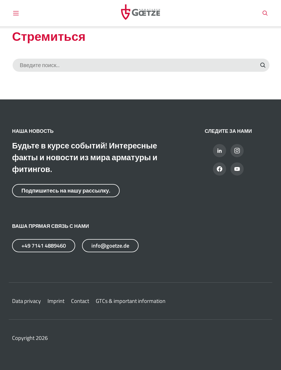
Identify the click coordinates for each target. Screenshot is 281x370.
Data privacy (26, 301)
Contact (80, 301)
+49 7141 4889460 (43, 245)
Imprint (55, 301)
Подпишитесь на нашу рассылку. (65, 190)
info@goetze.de (110, 245)
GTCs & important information (130, 301)
